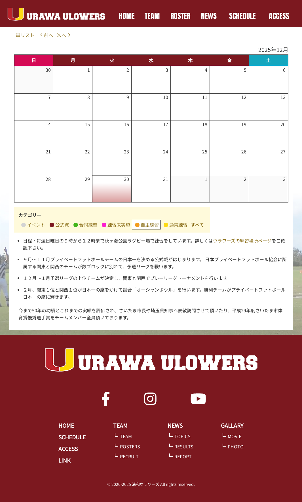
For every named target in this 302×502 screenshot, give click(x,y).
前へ (48, 34)
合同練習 (85, 225)
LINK (64, 460)
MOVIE (234, 436)
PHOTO (236, 446)
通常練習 (175, 225)
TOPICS (182, 436)
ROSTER (180, 16)
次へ (61, 34)
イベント (33, 225)
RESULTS (183, 446)
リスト (28, 35)
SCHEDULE (242, 16)
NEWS (209, 16)
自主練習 (147, 225)
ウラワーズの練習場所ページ (242, 240)
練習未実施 (116, 225)
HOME (127, 16)
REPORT (183, 456)
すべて (197, 224)
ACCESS (279, 16)
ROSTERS (130, 446)
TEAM (152, 16)
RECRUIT (129, 456)
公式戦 (59, 225)
